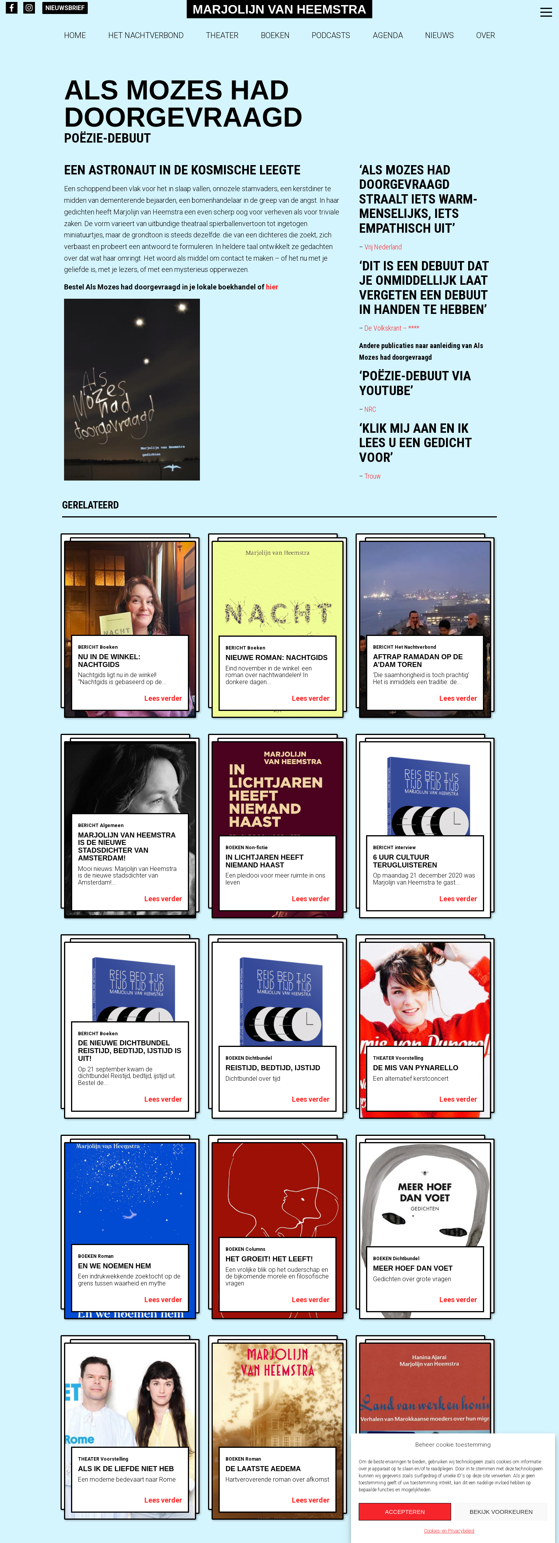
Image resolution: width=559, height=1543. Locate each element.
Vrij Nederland (384, 247)
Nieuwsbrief (65, 8)
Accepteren (405, 1511)
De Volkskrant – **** (393, 328)
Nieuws (439, 35)
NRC (370, 409)
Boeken (275, 35)
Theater (222, 35)
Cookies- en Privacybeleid (449, 1531)
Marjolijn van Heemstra (279, 9)
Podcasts (331, 35)
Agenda (388, 35)
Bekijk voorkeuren (501, 1511)
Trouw (373, 476)
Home (75, 35)
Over (485, 35)
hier (271, 287)
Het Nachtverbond (146, 35)
